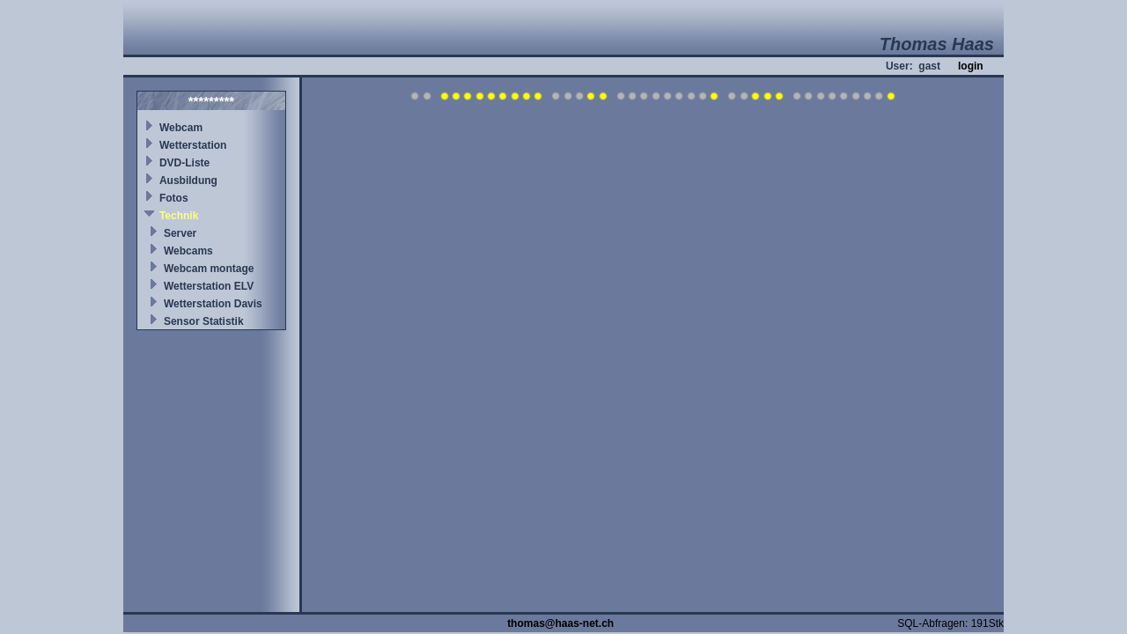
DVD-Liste (184, 163)
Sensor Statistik (204, 321)
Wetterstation (192, 145)
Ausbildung (188, 180)
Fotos (173, 198)
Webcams (188, 251)
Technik (178, 216)
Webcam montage (209, 268)
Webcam (181, 128)
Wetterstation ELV (209, 286)
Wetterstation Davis (213, 304)
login (970, 66)
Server (180, 233)
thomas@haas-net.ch (560, 623)
